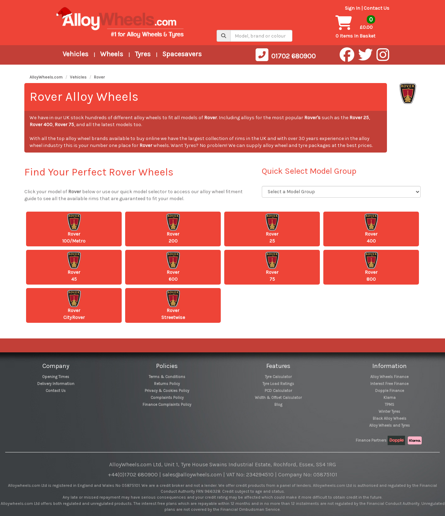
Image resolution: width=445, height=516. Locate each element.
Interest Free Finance (389, 384)
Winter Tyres (389, 411)
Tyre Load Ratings (278, 384)
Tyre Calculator (278, 377)
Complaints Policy (167, 397)
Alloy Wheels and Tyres (389, 425)
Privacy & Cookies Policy (167, 390)
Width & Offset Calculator (278, 397)
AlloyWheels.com (46, 77)
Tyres (143, 54)
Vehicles (75, 54)
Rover (99, 77)
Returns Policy (167, 384)
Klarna (389, 397)
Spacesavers (182, 54)
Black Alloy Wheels (389, 418)
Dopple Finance (389, 390)
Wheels (111, 54)
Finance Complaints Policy (167, 404)
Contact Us (376, 8)
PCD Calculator (278, 390)
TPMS (389, 404)
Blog (278, 404)
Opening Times (55, 377)
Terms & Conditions (167, 377)
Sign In (352, 8)
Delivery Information (55, 384)
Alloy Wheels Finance (389, 377)
